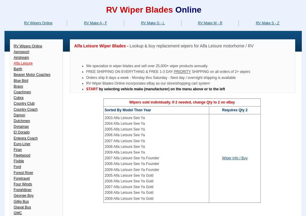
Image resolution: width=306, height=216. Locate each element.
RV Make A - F (95, 23)
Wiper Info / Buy (235, 158)
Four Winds (23, 184)
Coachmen (22, 92)
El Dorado (22, 132)
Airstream (21, 58)
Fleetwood (22, 155)
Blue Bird (21, 81)
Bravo (18, 86)
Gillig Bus (21, 202)
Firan (18, 150)
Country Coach (26, 109)
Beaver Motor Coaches (32, 75)
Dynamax (21, 126)
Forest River (23, 173)
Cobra (19, 98)
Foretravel (22, 178)
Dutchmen (22, 121)
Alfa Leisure (23, 63)
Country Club (24, 103)
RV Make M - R (210, 23)
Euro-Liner (22, 144)
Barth (18, 69)
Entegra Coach (26, 138)
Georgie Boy (24, 196)
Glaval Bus (22, 207)
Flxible (19, 161)
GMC (18, 213)
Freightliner (23, 190)
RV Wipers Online (38, 23)
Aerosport (21, 52)
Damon (19, 115)
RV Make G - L (153, 23)
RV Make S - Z (267, 23)
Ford (17, 167)
